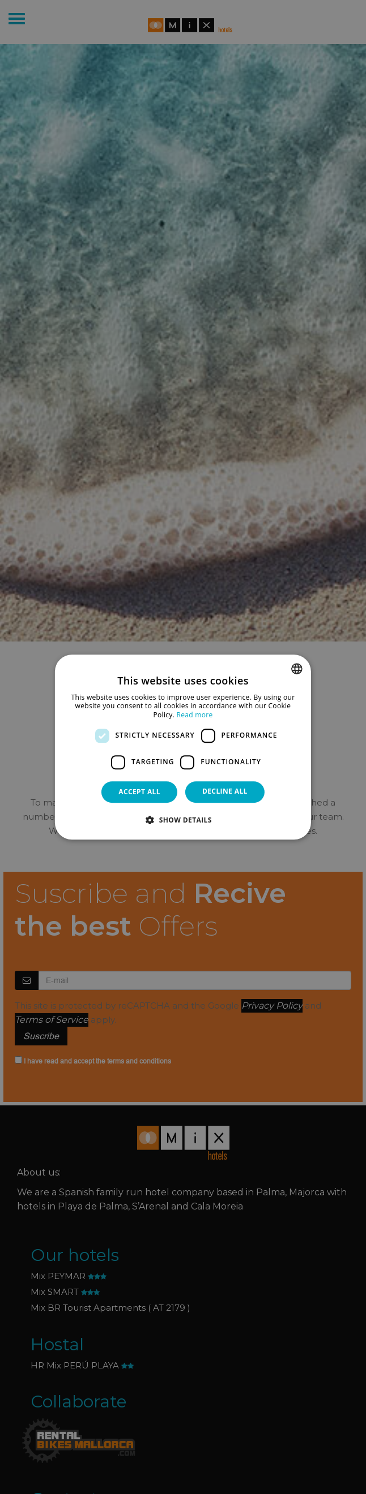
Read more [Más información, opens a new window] (194, 715)
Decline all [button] (225, 791)
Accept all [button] (139, 791)
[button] (183, 819)
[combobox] (297, 668)
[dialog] (183, 747)
